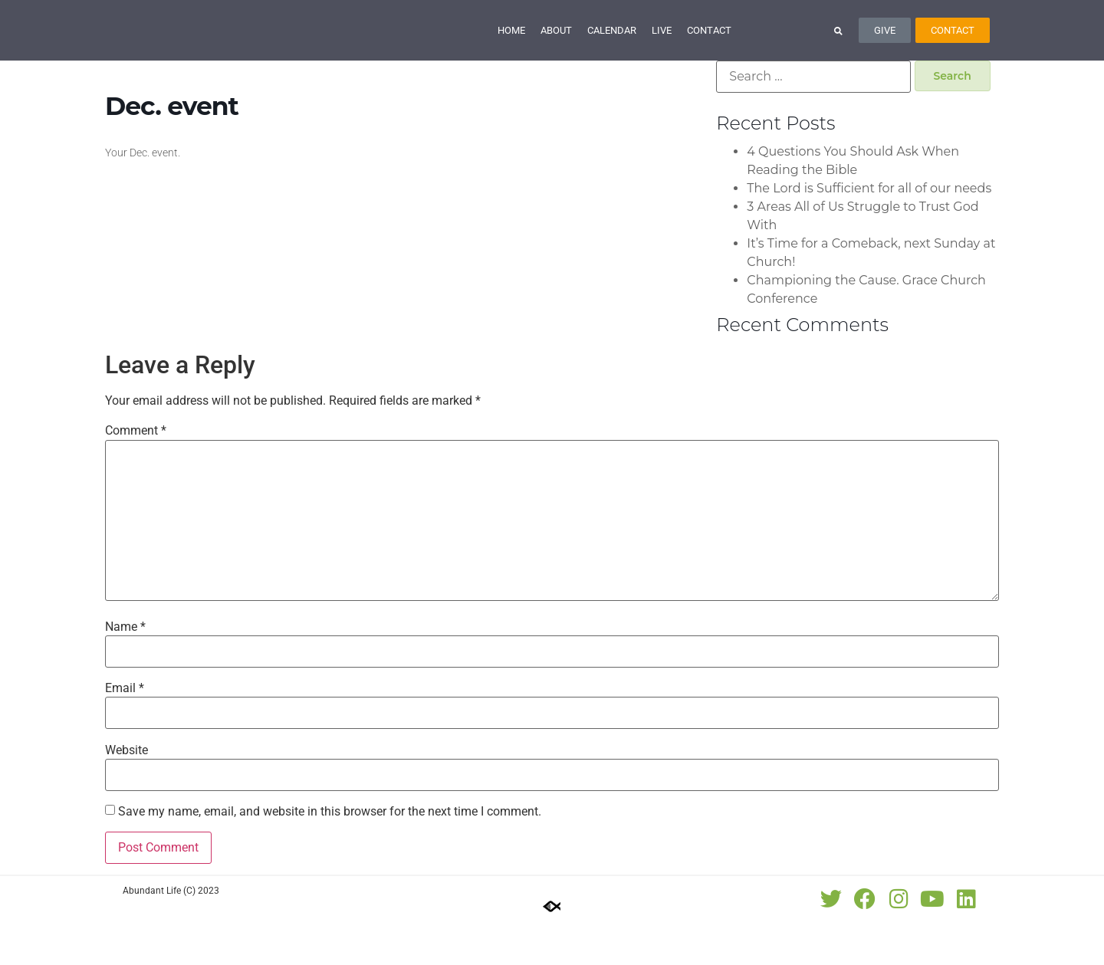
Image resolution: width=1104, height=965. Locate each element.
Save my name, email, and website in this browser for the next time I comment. (329, 854)
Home (511, 51)
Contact (709, 51)
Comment (135, 474)
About (556, 51)
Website (126, 793)
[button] (838, 51)
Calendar (611, 51)
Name (125, 670)
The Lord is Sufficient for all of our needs (869, 231)
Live (662, 51)
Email (124, 732)
